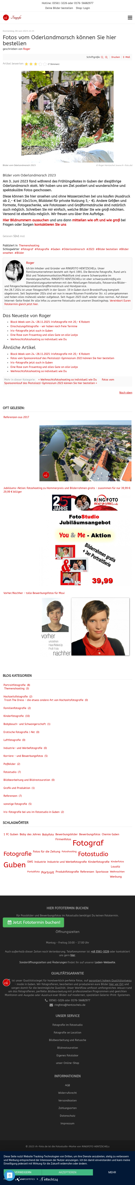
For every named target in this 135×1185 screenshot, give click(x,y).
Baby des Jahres (30, 834)
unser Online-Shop (67, 1063)
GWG (30, 861)
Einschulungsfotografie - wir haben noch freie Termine (43, 326)
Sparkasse (102, 871)
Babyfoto (48, 834)
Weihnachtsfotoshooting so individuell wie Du (38, 339)
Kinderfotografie (98, 861)
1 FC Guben (10, 834)
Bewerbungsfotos (89, 834)
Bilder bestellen (108, 249)
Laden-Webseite (105, 962)
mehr (112, 1172)
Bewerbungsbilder (66, 834)
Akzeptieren (67, 1172)
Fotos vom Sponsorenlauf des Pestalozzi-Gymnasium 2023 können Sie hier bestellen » (59, 381)
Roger (26, 49)
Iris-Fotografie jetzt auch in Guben (31, 330)
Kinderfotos (117, 861)
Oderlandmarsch (74, 249)
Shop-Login (83, 8)
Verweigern (22, 1172)
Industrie (40, 861)
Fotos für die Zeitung (46, 851)
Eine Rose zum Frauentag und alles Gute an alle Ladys (44, 335)
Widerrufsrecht (67, 1092)
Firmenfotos (63, 839)
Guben (56, 249)
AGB (67, 1085)
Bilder (20, 252)
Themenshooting (29, 245)
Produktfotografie (67, 871)
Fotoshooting (69, 851)
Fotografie (43, 249)
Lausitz (115, 866)
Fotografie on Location (67, 1032)
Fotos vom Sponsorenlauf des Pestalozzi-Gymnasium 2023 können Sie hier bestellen (62, 358)
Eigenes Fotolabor (67, 1055)
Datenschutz (67, 1115)
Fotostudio (93, 854)
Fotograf (28, 249)
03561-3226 (59, 3)
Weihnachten (117, 871)
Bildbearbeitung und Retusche (67, 1040)
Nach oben (125, 392)
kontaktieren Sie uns (50, 225)
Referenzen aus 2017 (16, 417)
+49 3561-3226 (100, 951)
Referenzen (87, 871)
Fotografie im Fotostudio (67, 1025)
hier (72, 955)
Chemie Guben (110, 834)
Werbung (116, 876)
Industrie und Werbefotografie (67, 861)
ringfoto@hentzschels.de (70, 1005)
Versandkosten (67, 1100)
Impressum (67, 1123)
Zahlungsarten (68, 1108)
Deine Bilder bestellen (59, 8)
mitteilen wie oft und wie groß (96, 220)
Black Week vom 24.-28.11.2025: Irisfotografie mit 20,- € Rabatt (50, 322)
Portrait (47, 872)
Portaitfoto (33, 871)
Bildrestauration (67, 1047)
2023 (91, 249)
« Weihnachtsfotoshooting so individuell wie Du (67, 379)
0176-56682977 (83, 3)
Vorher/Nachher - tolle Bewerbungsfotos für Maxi (34, 593)
